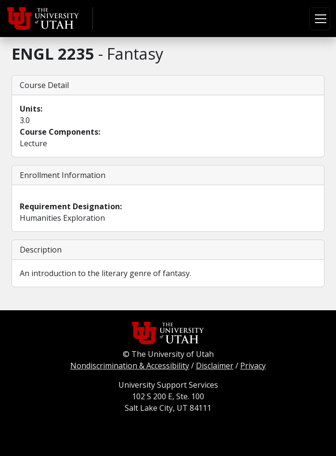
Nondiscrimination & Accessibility (129, 365)
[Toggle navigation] (320, 18)
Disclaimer (214, 365)
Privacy (253, 365)
